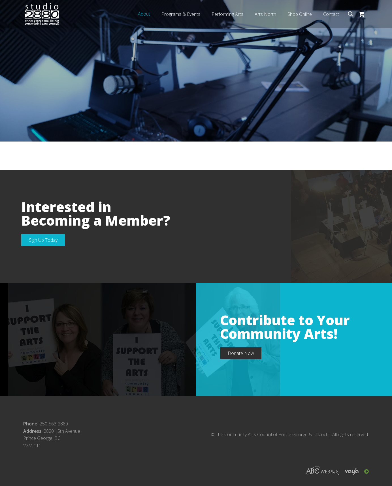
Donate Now (241, 353)
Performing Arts (227, 14)
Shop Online (299, 14)
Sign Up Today (43, 240)
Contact (331, 14)
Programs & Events (180, 14)
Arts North (265, 14)
